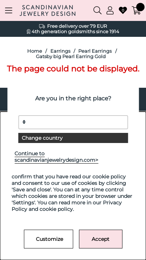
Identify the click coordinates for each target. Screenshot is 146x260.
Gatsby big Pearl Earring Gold (71, 56)
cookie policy (56, 209)
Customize (49, 239)
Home (34, 51)
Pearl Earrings (95, 51)
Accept (100, 239)
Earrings (60, 51)
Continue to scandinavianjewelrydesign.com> (56, 156)
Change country (42, 138)
